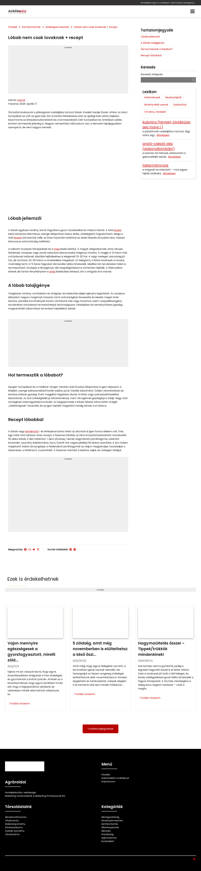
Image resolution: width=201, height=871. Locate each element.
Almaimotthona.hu (16, 817)
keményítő (32, 431)
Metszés (106, 830)
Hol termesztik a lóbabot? (157, 49)
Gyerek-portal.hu (14, 830)
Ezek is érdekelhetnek (33, 578)
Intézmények (152, 97)
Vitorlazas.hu (12, 834)
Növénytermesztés (112, 820)
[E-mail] (29, 549)
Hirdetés (68, 47)
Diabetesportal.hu (15, 824)
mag (57, 249)
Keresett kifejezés (152, 74)
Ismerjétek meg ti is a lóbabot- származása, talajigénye (167, 2)
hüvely (118, 230)
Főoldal (12, 27)
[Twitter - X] (33, 549)
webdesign (29, 792)
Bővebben (163, 135)
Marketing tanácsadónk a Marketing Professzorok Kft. (35, 795)
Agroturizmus (109, 837)
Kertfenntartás (31, 27)
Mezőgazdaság (110, 817)
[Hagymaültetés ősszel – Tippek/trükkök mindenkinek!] (166, 658)
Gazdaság (107, 834)
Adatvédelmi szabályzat (115, 778)
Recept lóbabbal (151, 55)
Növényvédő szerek (156, 104)
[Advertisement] (68, 71)
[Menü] (192, 11)
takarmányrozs (155, 165)
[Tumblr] (38, 549)
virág (52, 271)
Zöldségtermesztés (57, 27)
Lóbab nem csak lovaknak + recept (95, 27)
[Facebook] (25, 549)
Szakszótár (180, 104)
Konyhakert (107, 841)
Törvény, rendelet (155, 112)
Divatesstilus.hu (14, 827)
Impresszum (108, 781)
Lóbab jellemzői (150, 36)
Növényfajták (173, 97)
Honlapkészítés (13, 792)
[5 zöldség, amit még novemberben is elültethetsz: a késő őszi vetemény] (100, 658)
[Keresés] (193, 80)
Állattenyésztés (110, 827)
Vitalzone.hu (12, 820)
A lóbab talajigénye (152, 43)
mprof (21, 100)
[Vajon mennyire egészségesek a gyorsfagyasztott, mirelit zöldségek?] (35, 658)
